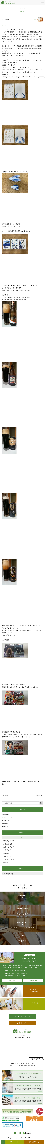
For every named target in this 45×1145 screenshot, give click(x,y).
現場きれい (7, 856)
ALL (22, 838)
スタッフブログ (8, 847)
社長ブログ (7, 850)
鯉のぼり (5, 827)
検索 (41, 803)
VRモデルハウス (9, 841)
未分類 (5, 862)
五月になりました (8, 817)
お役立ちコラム (8, 844)
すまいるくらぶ (8, 859)
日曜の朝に (5, 814)
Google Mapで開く (35, 1059)
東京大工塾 (5, 820)
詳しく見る (12, 980)
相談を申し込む (33, 980)
